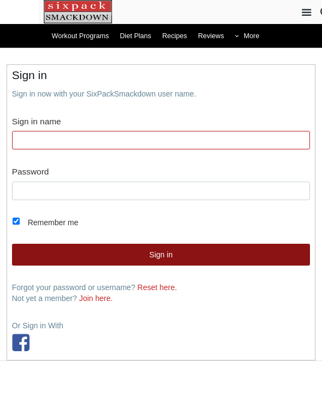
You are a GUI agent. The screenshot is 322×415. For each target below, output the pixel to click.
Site (307, 12)
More (252, 36)
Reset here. (157, 287)
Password (30, 171)
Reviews (211, 36)
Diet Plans (135, 36)
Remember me (53, 222)
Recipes (175, 36)
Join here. (96, 298)
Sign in (161, 254)
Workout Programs (80, 36)
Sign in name (36, 121)
